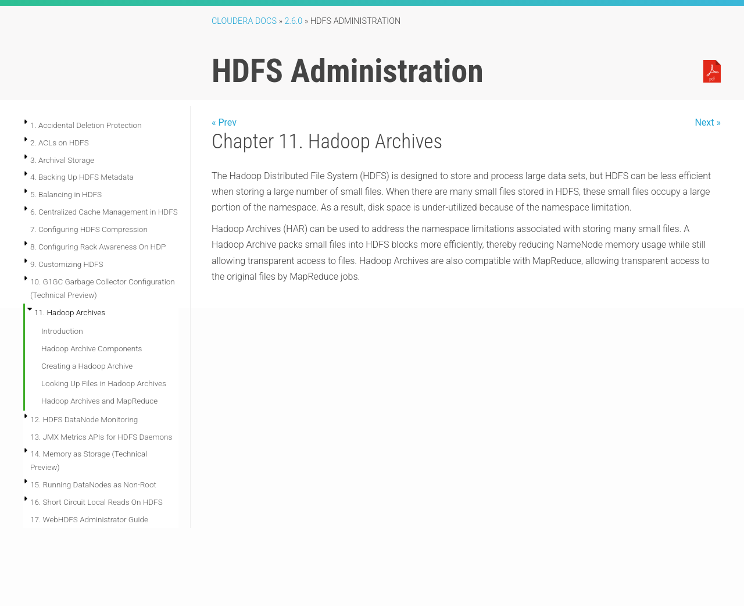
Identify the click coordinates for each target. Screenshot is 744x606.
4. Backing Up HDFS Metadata (82, 176)
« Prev (224, 122)
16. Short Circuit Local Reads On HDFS (96, 502)
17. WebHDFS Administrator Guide (89, 519)
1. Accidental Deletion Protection (86, 125)
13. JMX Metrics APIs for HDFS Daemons (101, 436)
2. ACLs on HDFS (59, 142)
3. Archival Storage (62, 160)
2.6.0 (294, 21)
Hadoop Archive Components (91, 348)
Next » (708, 122)
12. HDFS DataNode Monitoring (84, 419)
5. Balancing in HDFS (66, 194)
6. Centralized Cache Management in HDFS (104, 211)
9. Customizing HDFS (66, 264)
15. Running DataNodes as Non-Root (93, 484)
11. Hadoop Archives (69, 312)
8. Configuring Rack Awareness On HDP (98, 246)
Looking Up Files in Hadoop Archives (103, 383)
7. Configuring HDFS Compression (89, 229)
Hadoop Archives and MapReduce (99, 400)
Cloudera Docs (244, 21)
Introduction (62, 331)
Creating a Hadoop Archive (87, 365)
